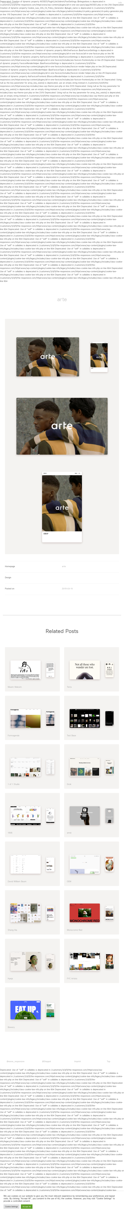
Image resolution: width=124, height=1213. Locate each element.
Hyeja (10, 977)
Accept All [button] (27, 1207)
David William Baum (17, 880)
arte (64, 565)
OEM (69, 880)
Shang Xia (12, 928)
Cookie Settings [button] (11, 1207)
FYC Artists (72, 977)
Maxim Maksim (15, 685)
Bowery (11, 1025)
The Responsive (10, 2)
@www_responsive (15, 1059)
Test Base (71, 734)
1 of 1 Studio (13, 782)
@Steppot (46, 1059)
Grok (69, 782)
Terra (69, 685)
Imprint (77, 1059)
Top (108, 1059)
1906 (10, 831)
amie (69, 831)
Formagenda (13, 734)
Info (120, 2)
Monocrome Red (74, 928)
